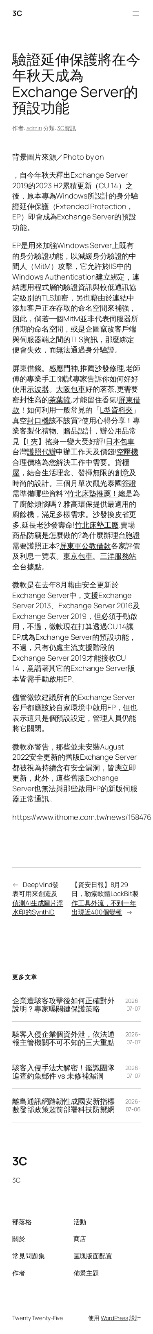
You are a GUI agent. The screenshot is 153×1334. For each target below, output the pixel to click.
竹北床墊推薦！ (92, 493)
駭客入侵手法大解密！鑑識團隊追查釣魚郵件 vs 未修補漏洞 (63, 1071)
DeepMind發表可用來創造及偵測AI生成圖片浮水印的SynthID (37, 898)
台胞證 (129, 535)
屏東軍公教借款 (85, 546)
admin (34, 128)
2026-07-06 (133, 1105)
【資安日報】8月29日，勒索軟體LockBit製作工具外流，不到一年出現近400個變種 (105, 898)
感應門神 (63, 368)
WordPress (114, 1318)
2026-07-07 (133, 1005)
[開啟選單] (136, 13)
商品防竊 (27, 535)
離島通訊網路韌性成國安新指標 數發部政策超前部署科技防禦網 (63, 1105)
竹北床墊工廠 (96, 525)
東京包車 (78, 556)
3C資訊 (66, 128)
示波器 (38, 389)
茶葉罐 (60, 399)
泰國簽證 (122, 483)
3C (17, 13)
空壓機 (128, 451)
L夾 (32, 441)
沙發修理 (109, 368)
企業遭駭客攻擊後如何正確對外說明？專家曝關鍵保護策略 (63, 1004)
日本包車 (120, 441)
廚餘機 (23, 514)
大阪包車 (70, 389)
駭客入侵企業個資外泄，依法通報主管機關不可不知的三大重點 (63, 1038)
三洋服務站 (118, 556)
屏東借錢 (27, 368)
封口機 (38, 420)
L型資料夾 (116, 410)
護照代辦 (41, 451)
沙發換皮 (107, 514)
